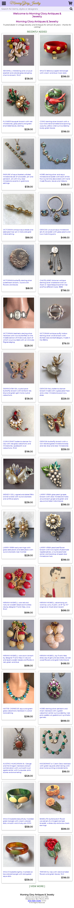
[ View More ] (37, 886)
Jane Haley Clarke (34, 901)
